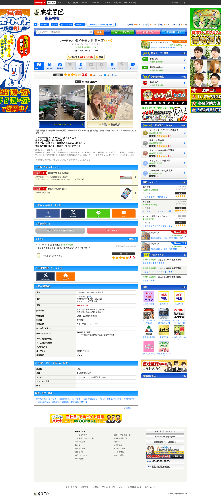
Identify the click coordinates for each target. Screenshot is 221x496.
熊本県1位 (114, 124)
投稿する (131, 239)
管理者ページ (130, 408)
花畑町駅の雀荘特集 (79, 402)
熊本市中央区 (66, 25)
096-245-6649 (82, 305)
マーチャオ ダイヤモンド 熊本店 (81, 40)
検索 (99, 32)
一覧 (183, 53)
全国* (103, 124)
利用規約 (95, 487)
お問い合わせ (150, 487)
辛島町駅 (80, 25)
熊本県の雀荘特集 (114, 399)
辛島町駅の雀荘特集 (60, 402)
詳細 (114, 75)
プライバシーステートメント (113, 487)
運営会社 (84, 487)
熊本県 (54, 25)
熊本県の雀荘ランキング (46, 399)
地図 (89, 296)
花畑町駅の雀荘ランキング (94, 399)
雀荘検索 (44, 25)
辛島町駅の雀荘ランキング (69, 399)
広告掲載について (134, 487)
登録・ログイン (72, 487)
